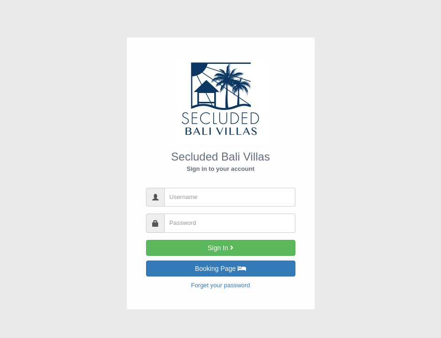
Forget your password (220, 285)
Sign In (220, 248)
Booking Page (220, 268)
